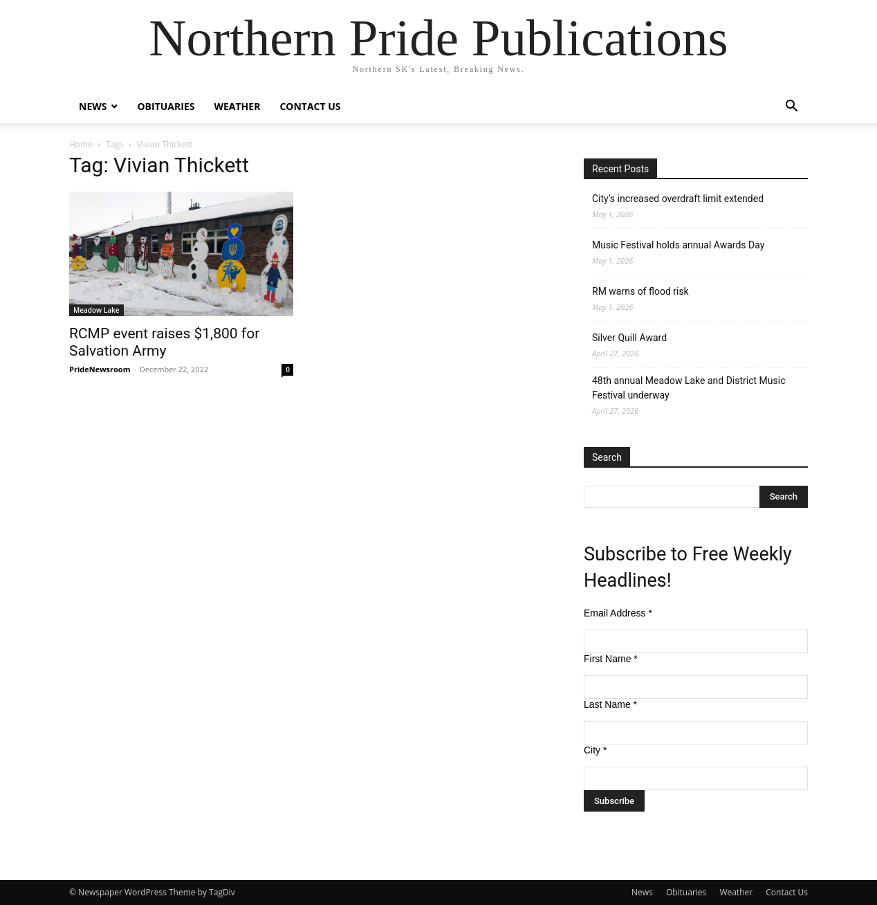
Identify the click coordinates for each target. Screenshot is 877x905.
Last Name (610, 704)
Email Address (618, 613)
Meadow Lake (96, 310)
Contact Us (309, 106)
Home (81, 144)
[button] (791, 107)
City (595, 750)
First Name (611, 658)
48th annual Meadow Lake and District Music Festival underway (688, 388)
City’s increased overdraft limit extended (678, 198)
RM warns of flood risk (640, 291)
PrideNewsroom (99, 369)
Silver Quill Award (629, 337)
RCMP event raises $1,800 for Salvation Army (164, 342)
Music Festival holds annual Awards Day (678, 244)
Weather (237, 106)
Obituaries (165, 106)
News (93, 106)
